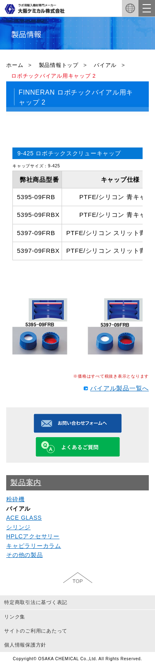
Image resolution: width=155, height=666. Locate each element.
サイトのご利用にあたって (35, 631)
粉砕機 (15, 499)
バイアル (105, 65)
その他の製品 (24, 555)
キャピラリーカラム (33, 545)
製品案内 (25, 482)
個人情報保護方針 (25, 645)
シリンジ (18, 527)
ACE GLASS (24, 517)
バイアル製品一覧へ (119, 388)
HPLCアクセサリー (33, 536)
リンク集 (14, 617)
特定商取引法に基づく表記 (35, 602)
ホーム (14, 65)
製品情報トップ (59, 65)
